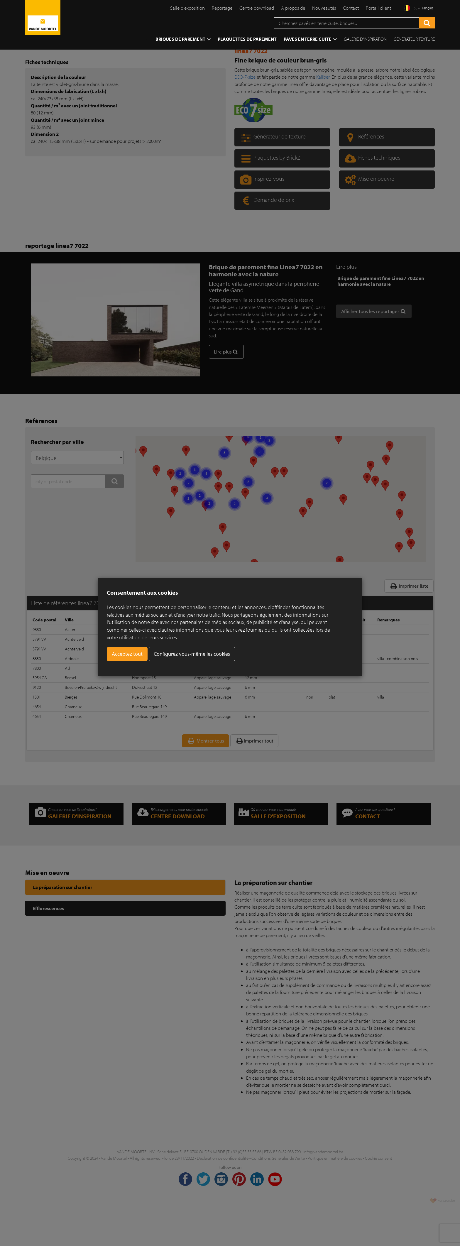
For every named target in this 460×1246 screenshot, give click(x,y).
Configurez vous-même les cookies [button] (192, 653)
